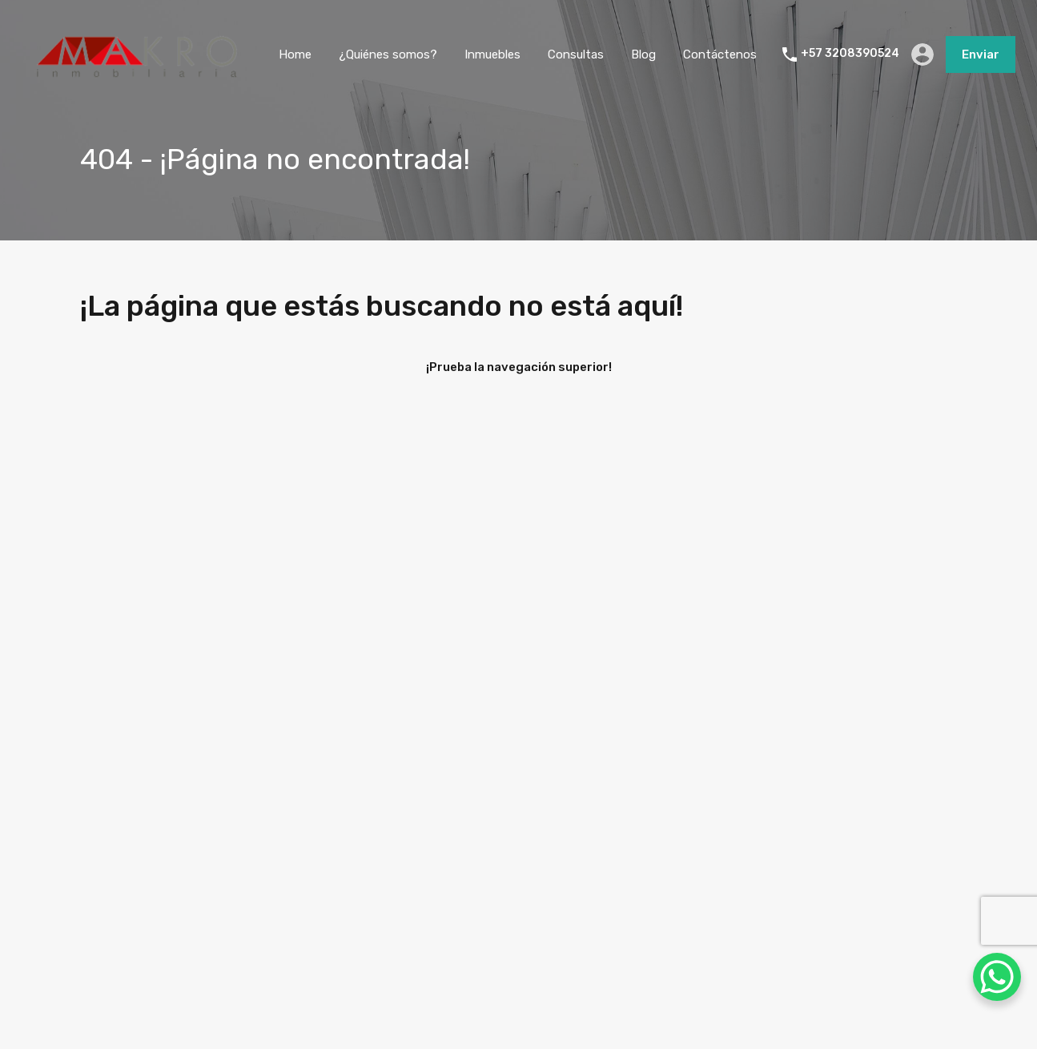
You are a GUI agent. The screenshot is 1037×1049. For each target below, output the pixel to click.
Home (295, 54)
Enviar (980, 54)
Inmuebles (492, 54)
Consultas (576, 54)
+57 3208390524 (850, 53)
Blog (643, 54)
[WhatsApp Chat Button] (997, 977)
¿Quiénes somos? (388, 54)
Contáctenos (720, 54)
